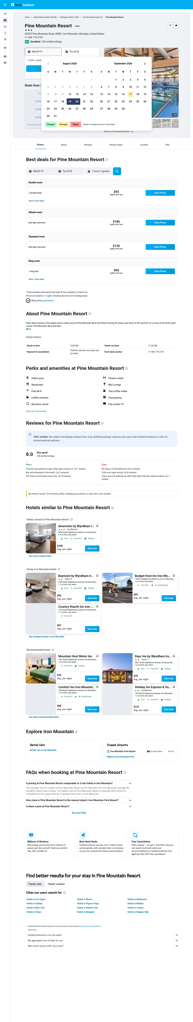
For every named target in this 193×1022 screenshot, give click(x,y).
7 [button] (84, 87)
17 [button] (55, 101)
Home (27, 17)
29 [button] (91, 108)
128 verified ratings (51, 41)
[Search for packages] (5, 33)
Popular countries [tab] (56, 884)
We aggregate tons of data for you (103, 940)
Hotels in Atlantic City (87, 908)
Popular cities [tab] (35, 884)
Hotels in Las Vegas (36, 899)
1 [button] (91, 79)
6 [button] (77, 87)
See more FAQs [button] (79, 813)
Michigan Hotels (66, 17)
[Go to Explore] (5, 39)
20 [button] (77, 101)
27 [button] (77, 108)
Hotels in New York (36, 908)
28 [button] (84, 108)
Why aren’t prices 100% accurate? (103, 946)
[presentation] (132, 131)
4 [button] (62, 87)
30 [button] (48, 116)
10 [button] (55, 94)
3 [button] (55, 87)
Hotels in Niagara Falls (138, 912)
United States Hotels (41, 17)
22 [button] (91, 101)
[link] (40, 556)
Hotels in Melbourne (137, 899)
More (28, 329)
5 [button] (69, 87)
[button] (5, 4)
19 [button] (69, 101)
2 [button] (48, 87)
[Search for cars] (5, 27)
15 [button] (91, 94)
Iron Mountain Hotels (91, 17)
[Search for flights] (5, 14)
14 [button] (84, 94)
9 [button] (48, 94)
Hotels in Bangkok (85, 912)
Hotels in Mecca (84, 899)
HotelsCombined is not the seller (103, 935)
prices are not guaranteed (91, 926)
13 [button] (77, 94)
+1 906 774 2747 (34, 37)
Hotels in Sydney (35, 903)
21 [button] (84, 101)
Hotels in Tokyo (34, 912)
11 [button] (62, 94)
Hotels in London (136, 908)
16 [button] (48, 101)
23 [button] (48, 108)
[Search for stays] (5, 20)
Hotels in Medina (136, 903)
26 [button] (69, 108)
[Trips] (5, 48)
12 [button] (69, 94)
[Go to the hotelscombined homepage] (22, 4)
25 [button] (62, 108)
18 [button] (62, 101)
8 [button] (91, 87)
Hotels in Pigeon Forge (88, 903)
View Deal (92, 548)
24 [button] (55, 108)
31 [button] (55, 116)
